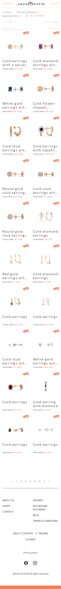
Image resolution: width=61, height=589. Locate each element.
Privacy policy (30, 552)
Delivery (38, 500)
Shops (6, 506)
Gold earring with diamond (45, 404)
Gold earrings (14, 317)
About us (8, 500)
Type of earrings (27, 12)
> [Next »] (49, 481)
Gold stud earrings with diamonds (45, 192)
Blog (36, 515)
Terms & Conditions (45, 520)
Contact (8, 511)
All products (9, 28)
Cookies (30, 539)
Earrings (19, 30)
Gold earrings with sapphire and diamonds (46, 150)
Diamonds (7, 30)
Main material (12, 16)
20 (10, 22)
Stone (7, 12)
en (10, 3)
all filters (34, 16)
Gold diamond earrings (46, 233)
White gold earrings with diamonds (45, 363)
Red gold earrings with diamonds (14, 278)
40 (12, 22)
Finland (41, 533)
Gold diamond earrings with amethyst (46, 65)
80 (15, 22)
